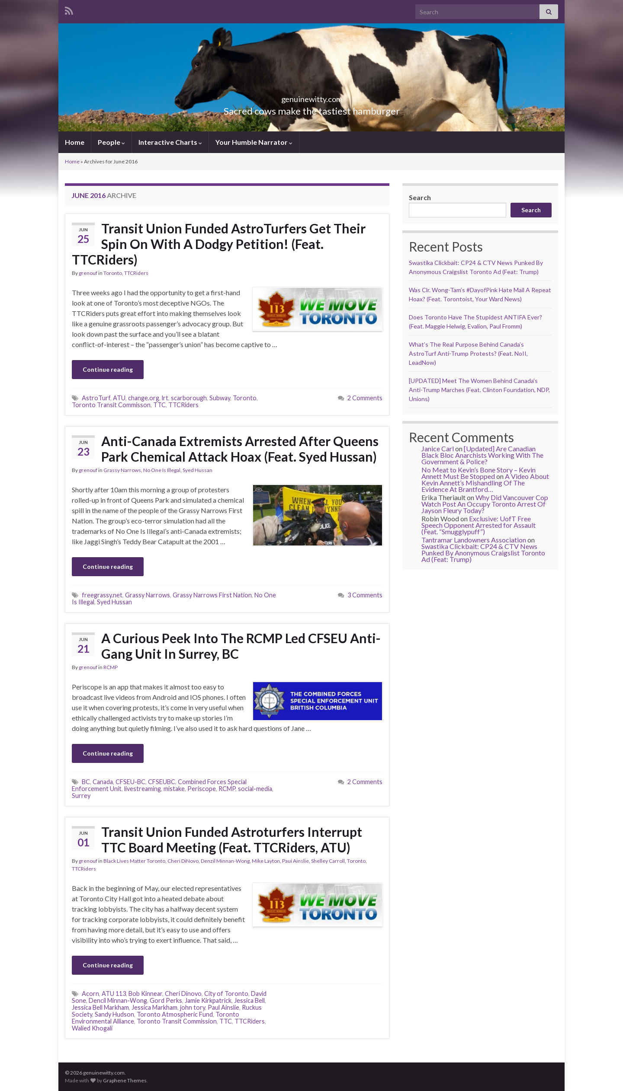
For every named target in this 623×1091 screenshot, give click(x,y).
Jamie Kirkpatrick (208, 1000)
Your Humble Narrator (253, 142)
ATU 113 (114, 993)
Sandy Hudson (114, 1014)
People (111, 142)
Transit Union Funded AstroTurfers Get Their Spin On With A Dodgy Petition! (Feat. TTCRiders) (219, 243)
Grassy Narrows (122, 470)
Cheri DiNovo (183, 861)
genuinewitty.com (311, 96)
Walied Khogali (92, 1028)
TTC (159, 404)
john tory (192, 1007)
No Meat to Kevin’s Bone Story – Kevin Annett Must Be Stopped (478, 473)
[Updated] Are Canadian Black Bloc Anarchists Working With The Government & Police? (482, 455)
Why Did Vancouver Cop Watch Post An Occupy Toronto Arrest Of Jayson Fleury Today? (484, 503)
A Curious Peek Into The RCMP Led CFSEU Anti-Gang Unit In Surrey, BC (241, 645)
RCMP (110, 667)
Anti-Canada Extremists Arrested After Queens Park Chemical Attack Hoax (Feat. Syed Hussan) (240, 448)
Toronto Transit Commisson (111, 404)
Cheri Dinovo (183, 993)
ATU (119, 398)
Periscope (201, 788)
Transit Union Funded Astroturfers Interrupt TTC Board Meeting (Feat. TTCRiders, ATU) (231, 839)
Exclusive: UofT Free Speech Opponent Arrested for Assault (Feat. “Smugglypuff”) (478, 525)
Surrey (81, 795)
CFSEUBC (161, 781)
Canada (103, 781)
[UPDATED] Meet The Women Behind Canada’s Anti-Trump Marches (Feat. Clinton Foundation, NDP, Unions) (479, 389)
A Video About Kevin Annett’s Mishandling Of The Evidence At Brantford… (485, 482)
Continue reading (108, 369)
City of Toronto (226, 993)
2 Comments (364, 398)
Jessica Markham (154, 1007)
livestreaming (142, 788)
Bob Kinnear (145, 993)
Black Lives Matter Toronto (134, 861)
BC (86, 781)
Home (74, 142)
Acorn (90, 993)
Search (420, 197)
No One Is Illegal (161, 470)
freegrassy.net (102, 595)
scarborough (189, 398)
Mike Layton (266, 861)
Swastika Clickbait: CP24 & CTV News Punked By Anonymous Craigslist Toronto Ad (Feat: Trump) (483, 552)
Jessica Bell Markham (100, 1007)
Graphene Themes (125, 1080)
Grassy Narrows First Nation (212, 595)
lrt (165, 398)
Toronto (112, 273)
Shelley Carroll (328, 861)
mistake (174, 788)
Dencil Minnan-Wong (118, 1000)
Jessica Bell (249, 1000)
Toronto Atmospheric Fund (175, 1014)
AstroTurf (96, 398)
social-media (255, 788)
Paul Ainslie (223, 1007)
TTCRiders (136, 273)
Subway (219, 398)
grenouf (88, 273)
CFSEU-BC (130, 781)
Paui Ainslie (295, 861)
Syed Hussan (197, 470)
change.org (143, 398)
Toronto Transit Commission (177, 1021)
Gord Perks (166, 1000)
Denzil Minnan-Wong (225, 861)
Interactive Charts (170, 142)
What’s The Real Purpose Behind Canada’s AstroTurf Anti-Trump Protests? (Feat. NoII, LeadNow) (468, 353)
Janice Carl (437, 448)
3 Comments (364, 595)
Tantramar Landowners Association (473, 540)
